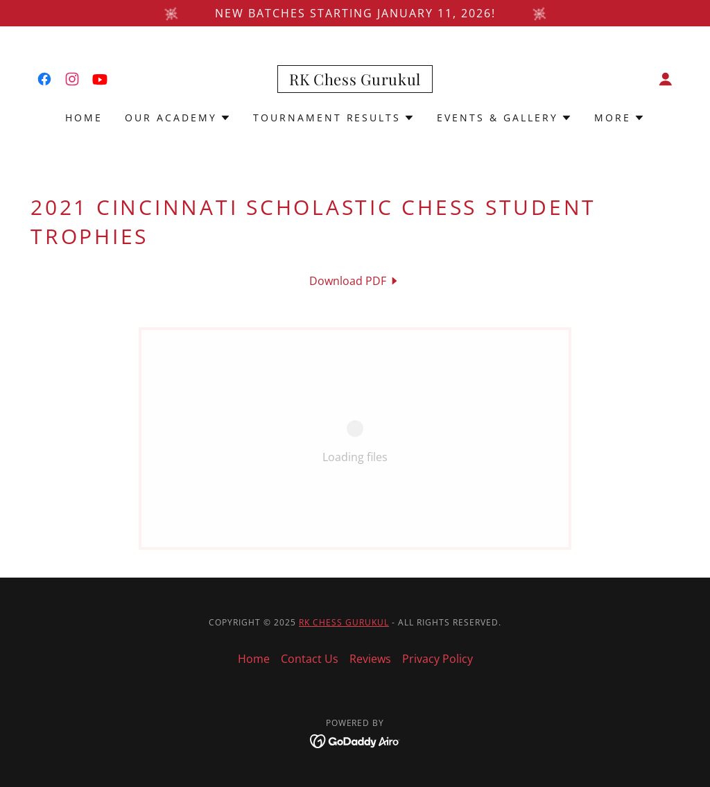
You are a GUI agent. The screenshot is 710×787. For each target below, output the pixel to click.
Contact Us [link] (309, 658)
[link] (44, 79)
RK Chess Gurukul (344, 622)
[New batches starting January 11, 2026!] (355, 13)
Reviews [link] (370, 658)
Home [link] (84, 117)
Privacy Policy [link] (437, 658)
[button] (665, 79)
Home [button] (254, 658)
